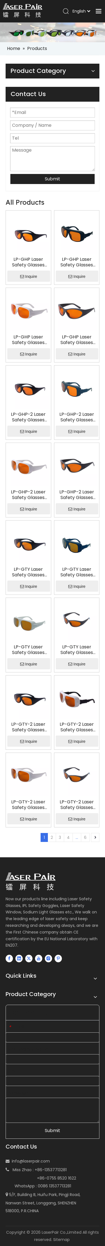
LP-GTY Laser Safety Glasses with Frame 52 (28, 649)
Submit (52, 179)
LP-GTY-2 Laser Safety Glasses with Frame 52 (28, 804)
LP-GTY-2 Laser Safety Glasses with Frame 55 (77, 804)
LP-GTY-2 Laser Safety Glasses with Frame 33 (28, 727)
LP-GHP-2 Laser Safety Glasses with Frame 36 (76, 417)
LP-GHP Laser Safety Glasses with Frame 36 (76, 262)
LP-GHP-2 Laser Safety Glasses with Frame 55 (76, 494)
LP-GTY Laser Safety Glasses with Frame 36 (76, 572)
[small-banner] (52, 32)
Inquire (28, 276)
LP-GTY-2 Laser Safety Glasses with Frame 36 (77, 727)
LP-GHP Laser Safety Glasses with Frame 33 (28, 262)
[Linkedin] (19, 958)
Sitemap (61, 1239)
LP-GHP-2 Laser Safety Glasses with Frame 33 (28, 417)
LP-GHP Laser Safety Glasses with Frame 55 (76, 339)
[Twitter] (28, 958)
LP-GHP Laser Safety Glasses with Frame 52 (28, 339)
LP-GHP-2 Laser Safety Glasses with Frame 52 (28, 494)
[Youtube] (38, 958)
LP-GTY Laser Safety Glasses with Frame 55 (76, 649)
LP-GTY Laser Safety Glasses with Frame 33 (28, 572)
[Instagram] (48, 958)
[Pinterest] (58, 958)
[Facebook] (9, 958)
